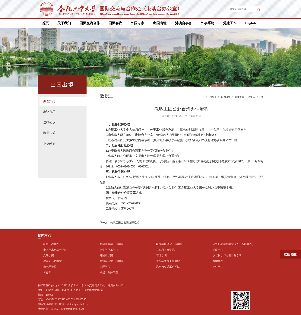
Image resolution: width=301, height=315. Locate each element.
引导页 (213, 97)
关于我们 (64, 23)
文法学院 (48, 255)
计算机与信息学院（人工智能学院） (234, 244)
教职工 (252, 97)
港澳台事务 (183, 23)
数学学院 (218, 261)
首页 (45, 23)
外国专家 (137, 23)
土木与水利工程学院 (55, 249)
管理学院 (161, 255)
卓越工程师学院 (109, 272)
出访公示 (49, 111)
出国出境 (159, 23)
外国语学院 (106, 255)
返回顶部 (290, 254)
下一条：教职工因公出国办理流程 (119, 222)
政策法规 (49, 132)
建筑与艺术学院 (52, 261)
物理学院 (105, 266)
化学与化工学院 (109, 249)
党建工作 (229, 23)
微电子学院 (49, 266)
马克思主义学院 (165, 249)
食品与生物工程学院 (168, 261)
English (250, 23)
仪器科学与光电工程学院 (227, 255)
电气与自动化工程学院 (169, 244)
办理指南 (49, 101)
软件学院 (218, 266)
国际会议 (115, 23)
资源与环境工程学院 (111, 261)
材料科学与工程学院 (111, 244)
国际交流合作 (90, 23)
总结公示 (49, 122)
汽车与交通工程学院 (168, 266)
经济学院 (218, 249)
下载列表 (49, 143)
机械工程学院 (51, 244)
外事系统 (207, 23)
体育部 (47, 272)
